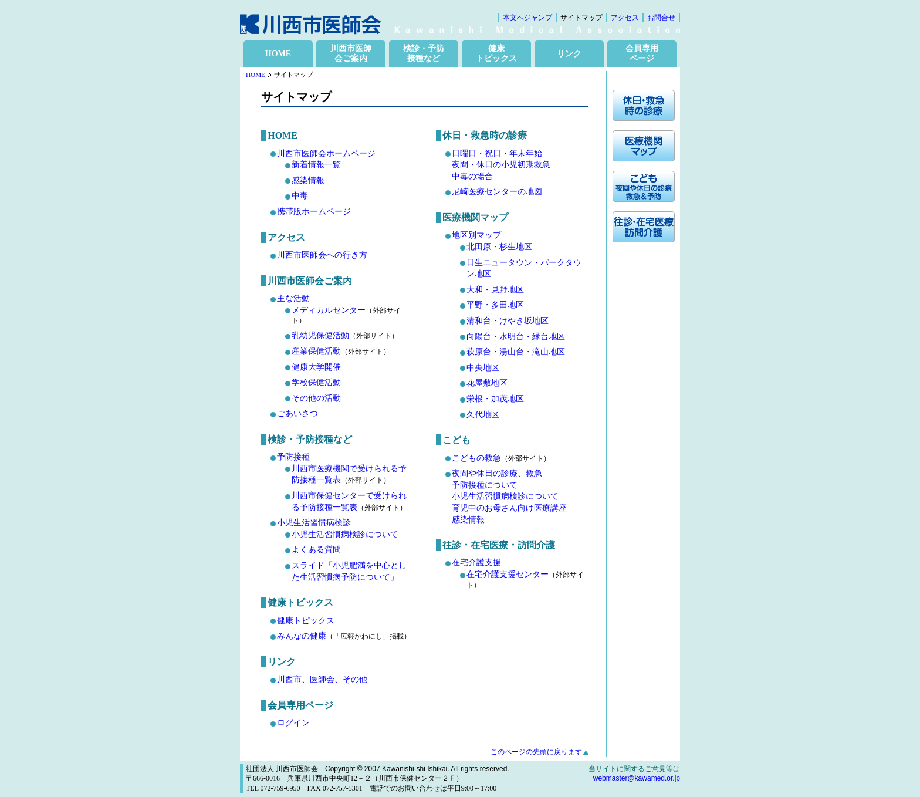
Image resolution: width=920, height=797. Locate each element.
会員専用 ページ (641, 53)
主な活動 (293, 298)
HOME (278, 53)
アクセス (625, 17)
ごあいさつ (297, 413)
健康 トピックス (496, 53)
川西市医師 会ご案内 (350, 53)
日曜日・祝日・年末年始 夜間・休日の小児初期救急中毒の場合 (501, 165)
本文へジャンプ (527, 17)
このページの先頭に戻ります (536, 752)
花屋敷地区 (487, 383)
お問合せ (661, 17)
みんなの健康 (301, 635)
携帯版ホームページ (314, 211)
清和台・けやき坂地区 (507, 320)
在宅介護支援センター (507, 574)
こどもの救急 (476, 458)
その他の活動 (316, 398)
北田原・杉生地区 (499, 246)
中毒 (300, 195)
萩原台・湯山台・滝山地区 (515, 351)
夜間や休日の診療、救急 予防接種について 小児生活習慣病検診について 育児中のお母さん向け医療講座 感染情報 (509, 496)
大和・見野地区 (495, 289)
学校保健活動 (316, 382)
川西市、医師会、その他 (322, 679)
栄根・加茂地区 (495, 398)
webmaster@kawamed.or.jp (636, 778)
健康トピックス (305, 620)
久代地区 (482, 414)
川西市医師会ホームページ (326, 153)
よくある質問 (316, 549)
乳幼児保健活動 (320, 335)
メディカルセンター (329, 310)
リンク (569, 53)
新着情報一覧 (316, 164)
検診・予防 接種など (423, 53)
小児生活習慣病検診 (314, 522)
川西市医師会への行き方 (322, 255)
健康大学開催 (316, 367)
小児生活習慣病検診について (345, 534)
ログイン (293, 722)
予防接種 (293, 456)
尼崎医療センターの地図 (497, 191)
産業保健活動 (316, 351)
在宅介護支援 (476, 562)
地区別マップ (476, 235)
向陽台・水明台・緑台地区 (515, 336)
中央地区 (482, 367)
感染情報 (308, 180)
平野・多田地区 (495, 304)
